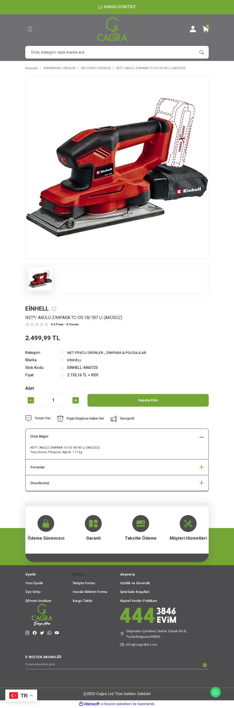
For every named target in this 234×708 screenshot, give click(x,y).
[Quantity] (53, 401)
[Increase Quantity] (75, 401)
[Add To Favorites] (57, 309)
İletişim (79, 575)
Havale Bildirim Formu (90, 592)
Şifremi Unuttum (38, 601)
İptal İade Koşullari (134, 592)
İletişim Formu (84, 583)
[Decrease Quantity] (31, 401)
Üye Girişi (32, 592)
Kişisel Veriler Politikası (138, 601)
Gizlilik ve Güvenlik (135, 583)
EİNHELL (74, 360)
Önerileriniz (39, 483)
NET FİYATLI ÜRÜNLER (86, 353)
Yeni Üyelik (34, 583)
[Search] (117, 52)
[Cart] (205, 29)
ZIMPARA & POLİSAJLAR (131, 353)
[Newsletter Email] (117, 665)
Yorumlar (37, 467)
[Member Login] (193, 29)
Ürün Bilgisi (39, 437)
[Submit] (205, 665)
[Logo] (112, 29)
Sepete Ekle (148, 400)
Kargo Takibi (82, 601)
